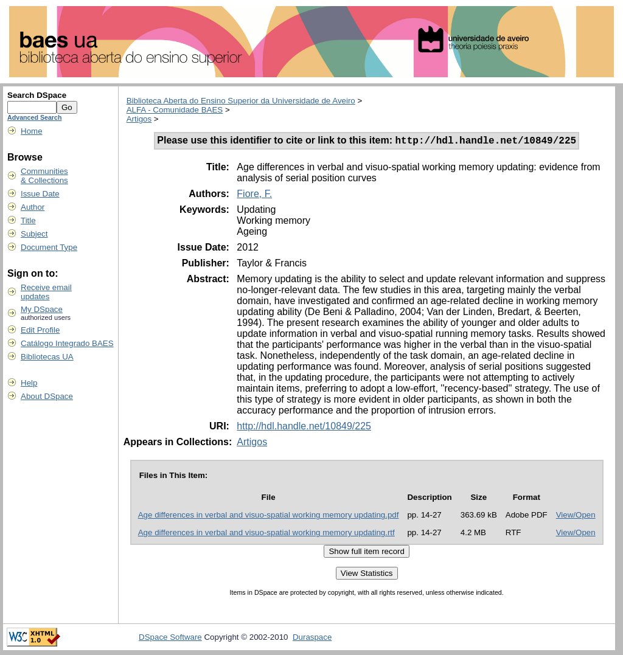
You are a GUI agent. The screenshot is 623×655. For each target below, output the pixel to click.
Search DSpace (36, 95)
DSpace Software (170, 638)
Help (29, 382)
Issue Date (40, 193)
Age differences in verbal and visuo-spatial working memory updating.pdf (268, 516)
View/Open (576, 516)
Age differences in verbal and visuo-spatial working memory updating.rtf (266, 534)
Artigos (139, 118)
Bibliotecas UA (47, 356)
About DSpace (47, 396)
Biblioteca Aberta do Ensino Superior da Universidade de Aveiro (241, 100)
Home (32, 131)
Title (28, 220)
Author (32, 207)
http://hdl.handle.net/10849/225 (304, 428)
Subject (34, 233)
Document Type (49, 247)
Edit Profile (40, 329)
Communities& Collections (44, 176)
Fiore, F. (254, 195)
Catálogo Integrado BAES (67, 343)
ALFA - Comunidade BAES (175, 109)
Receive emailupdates (46, 292)
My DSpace (42, 309)
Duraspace (312, 638)
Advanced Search (34, 117)
